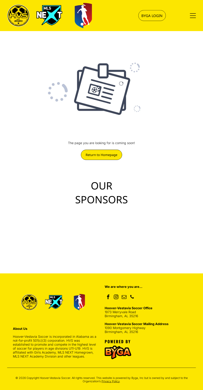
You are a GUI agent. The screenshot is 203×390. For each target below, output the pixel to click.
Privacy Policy (111, 381)
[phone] (131, 297)
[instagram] (116, 297)
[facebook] (108, 297)
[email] (124, 297)
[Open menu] (193, 16)
